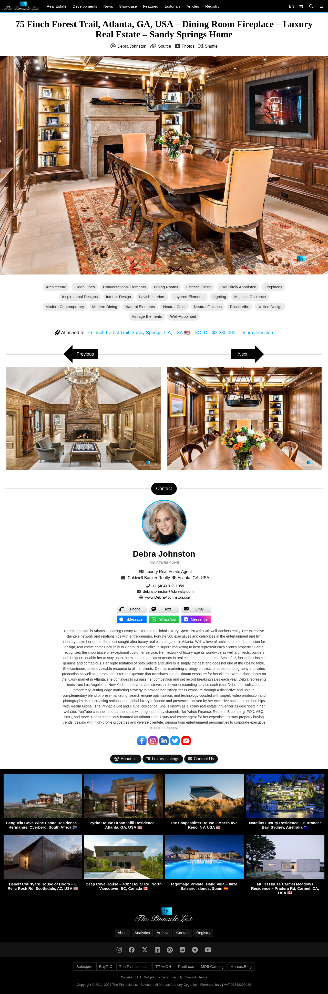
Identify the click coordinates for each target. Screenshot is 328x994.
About (123, 933)
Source (164, 46)
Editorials (172, 6)
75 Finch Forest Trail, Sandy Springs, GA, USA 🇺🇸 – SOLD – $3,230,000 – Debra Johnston (180, 332)
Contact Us (201, 759)
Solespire (84, 967)
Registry (212, 6)
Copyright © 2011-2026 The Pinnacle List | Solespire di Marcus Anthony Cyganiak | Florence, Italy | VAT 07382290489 (164, 985)
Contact (183, 933)
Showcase (128, 6)
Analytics (142, 933)
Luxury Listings (162, 759)
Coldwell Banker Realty (149, 578)
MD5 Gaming (212, 967)
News (108, 6)
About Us (126, 759)
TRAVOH (163, 967)
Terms (203, 977)
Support (190, 977)
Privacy (164, 977)
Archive (163, 933)
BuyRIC (105, 967)
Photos (188, 46)
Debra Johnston (131, 46)
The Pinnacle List (134, 967)
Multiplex (150, 977)
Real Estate (57, 6)
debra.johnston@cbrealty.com (168, 591)
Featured (150, 6)
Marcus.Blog (241, 967)
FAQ (138, 977)
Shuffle (211, 46)
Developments (85, 6)
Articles (193, 6)
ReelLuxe (186, 967)
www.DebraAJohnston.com (168, 597)
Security (176, 977)
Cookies (126, 977)
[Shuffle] (301, 6)
